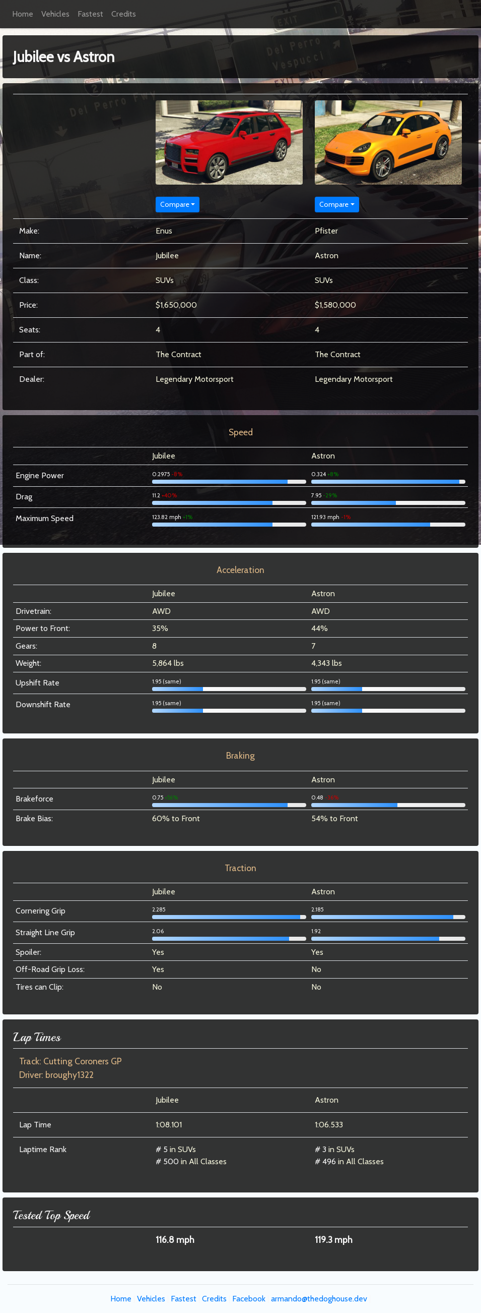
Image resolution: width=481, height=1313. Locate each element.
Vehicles (55, 14)
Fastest (90, 14)
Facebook (248, 1298)
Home (22, 14)
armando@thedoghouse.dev (319, 1298)
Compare (174, 204)
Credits (123, 14)
